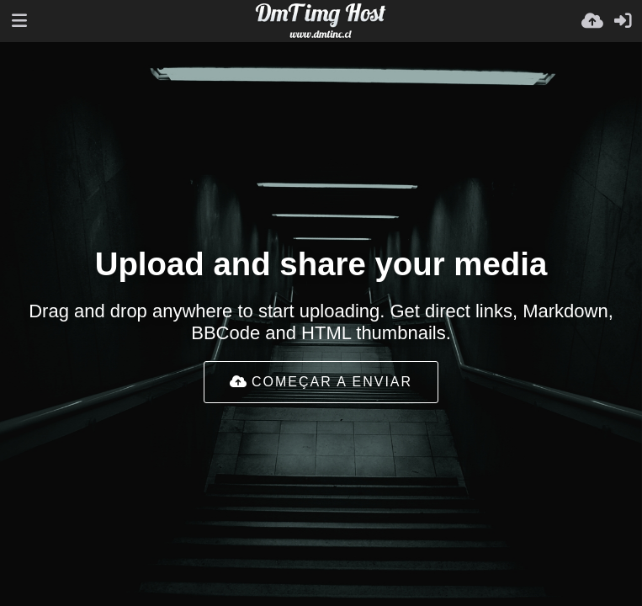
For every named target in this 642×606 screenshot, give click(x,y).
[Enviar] (592, 21)
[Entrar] (623, 21)
